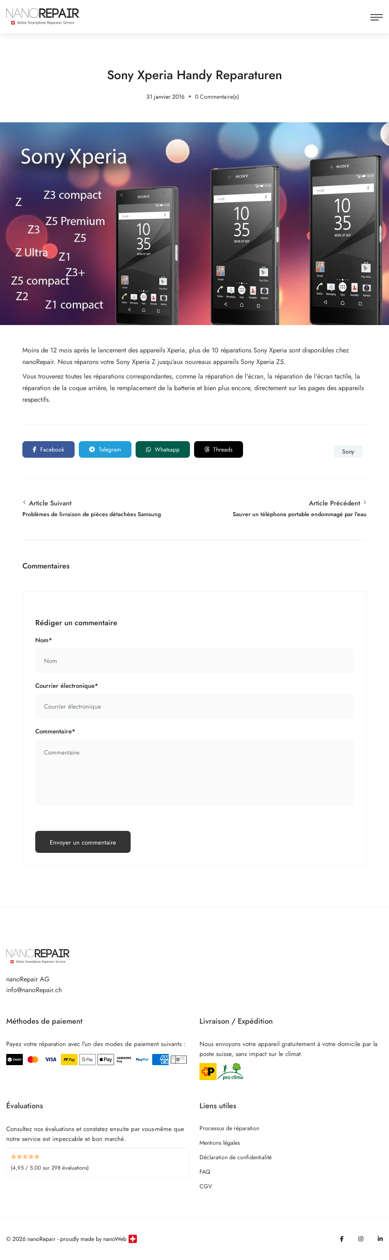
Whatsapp (163, 449)
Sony (348, 451)
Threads (218, 449)
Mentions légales (219, 1143)
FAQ (204, 1172)
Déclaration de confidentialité (235, 1157)
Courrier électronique (66, 686)
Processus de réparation (229, 1128)
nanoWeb (114, 1239)
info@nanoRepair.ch (34, 990)
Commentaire (55, 731)
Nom (43, 640)
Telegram (105, 449)
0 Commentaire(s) (217, 96)
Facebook (48, 449)
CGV (205, 1186)
